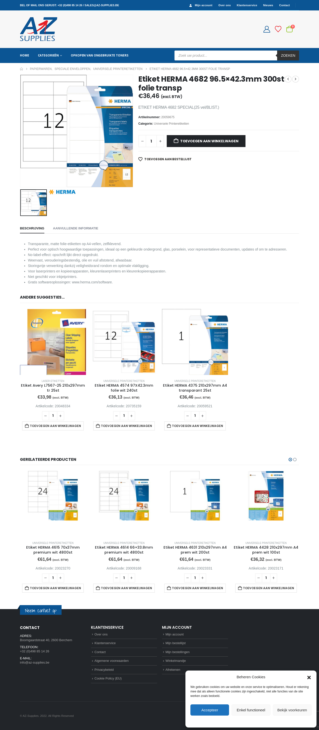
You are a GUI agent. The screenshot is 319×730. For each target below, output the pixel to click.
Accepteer (209, 710)
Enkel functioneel (251, 710)
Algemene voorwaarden (111, 661)
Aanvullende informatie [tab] (75, 228)
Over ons (224, 5)
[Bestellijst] (278, 29)
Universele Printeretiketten (171, 123)
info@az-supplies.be (34, 662)
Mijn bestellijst (175, 643)
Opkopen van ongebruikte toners (99, 55)
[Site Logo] (38, 29)
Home (24, 55)
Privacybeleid (260, 721)
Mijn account (200, 5)
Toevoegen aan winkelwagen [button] (55, 426)
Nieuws (268, 5)
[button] (309, 677)
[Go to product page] (53, 342)
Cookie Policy (240, 721)
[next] (295, 79)
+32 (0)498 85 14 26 (70, 5)
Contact (284, 5)
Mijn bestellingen (177, 652)
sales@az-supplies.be (101, 5)
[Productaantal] (151, 141)
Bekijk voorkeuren (292, 710)
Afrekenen (172, 670)
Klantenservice (247, 5)
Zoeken (288, 55)
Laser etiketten (53, 381)
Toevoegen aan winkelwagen (209, 141)
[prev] (288, 79)
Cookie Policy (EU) (108, 678)
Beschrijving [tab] (32, 228)
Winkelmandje (175, 661)
